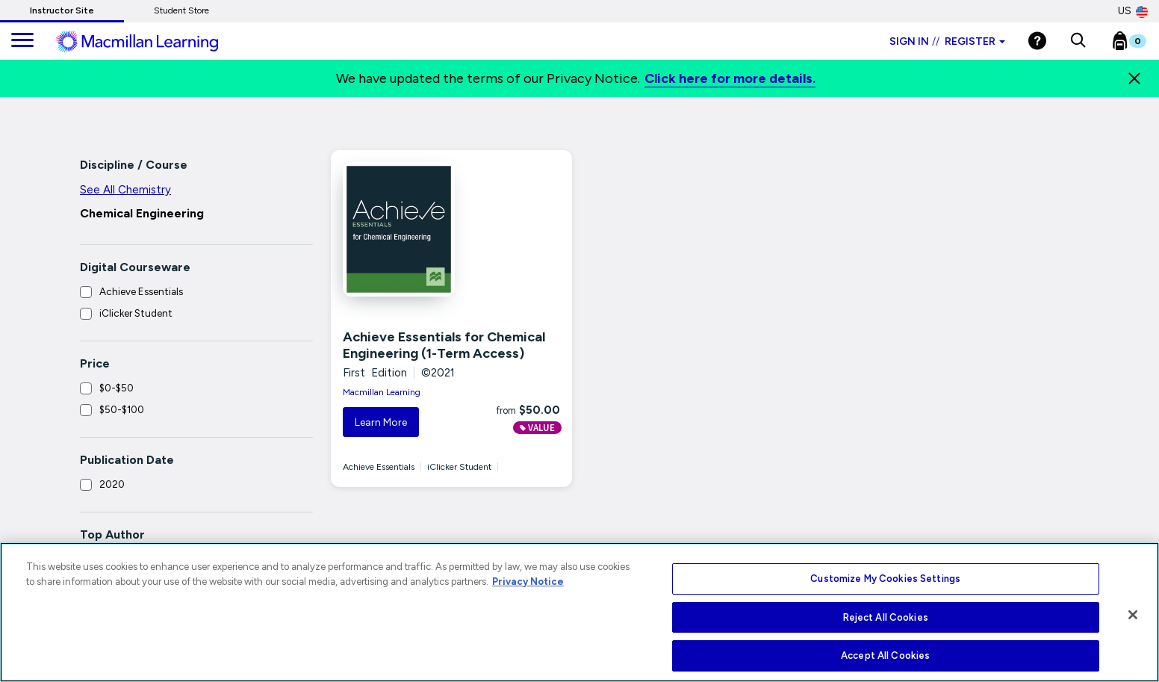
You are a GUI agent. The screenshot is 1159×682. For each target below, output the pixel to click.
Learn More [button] (381, 422)
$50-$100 (121, 409)
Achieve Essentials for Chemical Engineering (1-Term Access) (444, 345)
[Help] (1037, 41)
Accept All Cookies (885, 655)
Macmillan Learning (381, 392)
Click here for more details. (729, 78)
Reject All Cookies (885, 617)
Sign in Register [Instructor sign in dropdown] (947, 41)
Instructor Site (62, 10)
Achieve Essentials (141, 291)
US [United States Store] (1133, 11)
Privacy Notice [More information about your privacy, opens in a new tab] (528, 581)
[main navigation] (22, 41)
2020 (112, 484)
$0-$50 (116, 388)
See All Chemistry (125, 189)
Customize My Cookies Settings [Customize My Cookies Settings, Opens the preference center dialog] (885, 578)
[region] (579, 612)
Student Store (181, 10)
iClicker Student (136, 313)
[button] (1078, 41)
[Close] (1134, 78)
